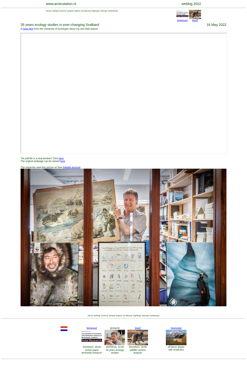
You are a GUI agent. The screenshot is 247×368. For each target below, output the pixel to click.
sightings (95, 11)
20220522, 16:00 (138, 347)
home (48, 11)
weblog (55, 11)
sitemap (104, 11)
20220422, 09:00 (92, 347)
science (63, 11)
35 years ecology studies (115, 351)
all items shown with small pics (176, 348)
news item (28, 28)
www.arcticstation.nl (61, 4)
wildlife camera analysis (138, 351)
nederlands (113, 11)
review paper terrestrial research (92, 351)
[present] (114, 328)
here (61, 158)
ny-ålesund (86, 11)
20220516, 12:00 (115, 347)
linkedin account (71, 167)
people (70, 11)
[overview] (176, 328)
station (77, 11)
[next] (195, 20)
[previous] (182, 20)
